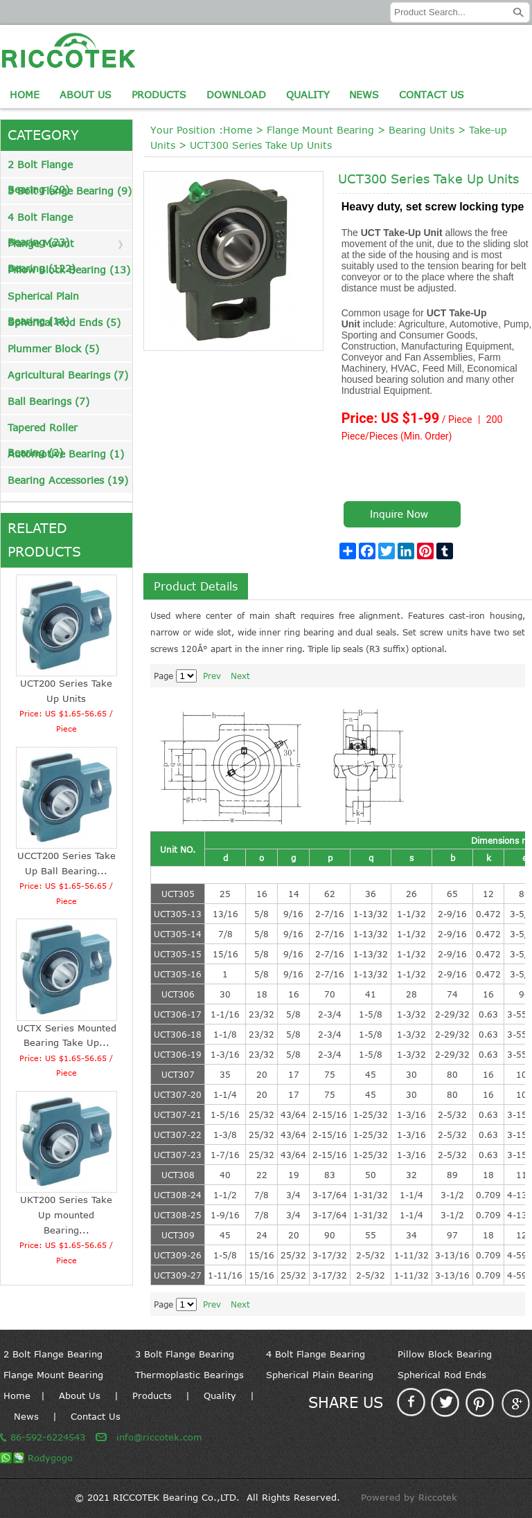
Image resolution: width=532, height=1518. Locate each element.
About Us (86, 94)
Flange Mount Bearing (320, 130)
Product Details (196, 586)
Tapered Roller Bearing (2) (43, 431)
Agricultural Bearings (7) (68, 375)
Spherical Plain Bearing (319, 1374)
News (364, 94)
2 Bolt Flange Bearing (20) (40, 168)
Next (240, 675)
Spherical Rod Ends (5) (64, 322)
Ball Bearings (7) (48, 401)
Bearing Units (421, 130)
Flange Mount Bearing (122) (42, 246)
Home (24, 94)
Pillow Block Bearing (445, 1353)
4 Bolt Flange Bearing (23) (40, 220)
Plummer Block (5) (53, 348)
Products (159, 94)
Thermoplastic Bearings (189, 1374)
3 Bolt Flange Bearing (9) (70, 191)
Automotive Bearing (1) (66, 454)
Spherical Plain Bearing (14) (43, 299)
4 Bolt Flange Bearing (315, 1353)
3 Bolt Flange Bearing (184, 1353)
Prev (212, 675)
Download (236, 94)
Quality (308, 94)
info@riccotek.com (159, 1437)
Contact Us (431, 94)
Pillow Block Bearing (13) (69, 269)
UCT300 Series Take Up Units (261, 145)
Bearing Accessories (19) (68, 480)
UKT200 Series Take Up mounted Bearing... (66, 1214)
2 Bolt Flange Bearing (53, 1353)
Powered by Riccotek (409, 1497)
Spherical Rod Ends (442, 1374)
